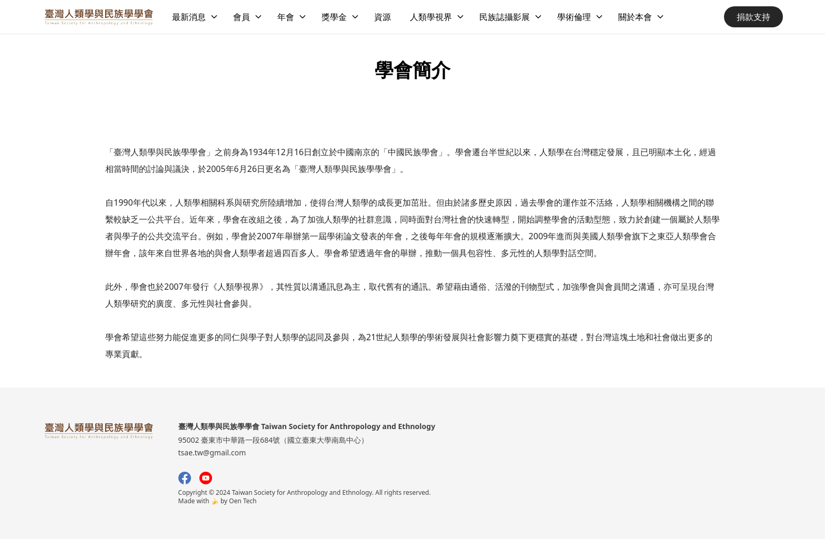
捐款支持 (753, 17)
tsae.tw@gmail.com (212, 452)
